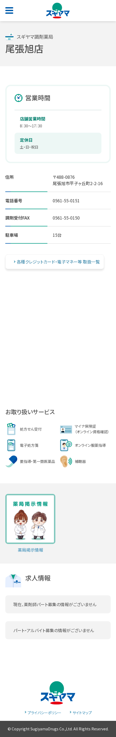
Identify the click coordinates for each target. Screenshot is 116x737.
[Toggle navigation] (10, 9)
